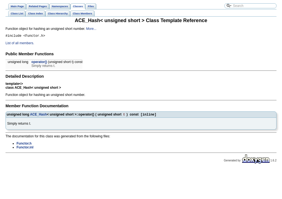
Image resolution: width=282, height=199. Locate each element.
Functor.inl (25, 149)
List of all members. (20, 44)
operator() (39, 63)
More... (91, 29)
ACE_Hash (38, 115)
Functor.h (24, 145)
